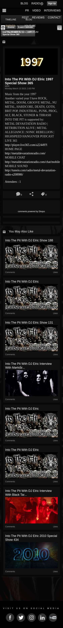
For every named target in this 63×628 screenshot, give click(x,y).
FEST (25, 17)
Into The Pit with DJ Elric (22, 281)
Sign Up (52, 3)
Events (11, 27)
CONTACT (54, 17)
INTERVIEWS (52, 10)
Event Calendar (25, 27)
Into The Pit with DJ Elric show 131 (29, 322)
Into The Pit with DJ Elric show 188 (29, 240)
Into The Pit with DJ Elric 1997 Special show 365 (17, 33)
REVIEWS (38, 17)
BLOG (24, 3)
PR (27, 10)
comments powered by (31, 211)
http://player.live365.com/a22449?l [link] (26, 145)
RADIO (35, 3)
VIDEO (36, 10)
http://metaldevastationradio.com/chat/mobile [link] (32, 162)
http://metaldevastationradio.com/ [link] (25, 153)
